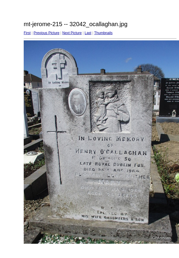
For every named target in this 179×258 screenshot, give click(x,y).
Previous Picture (46, 33)
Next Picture (71, 33)
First (27, 33)
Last (87, 33)
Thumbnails (103, 33)
